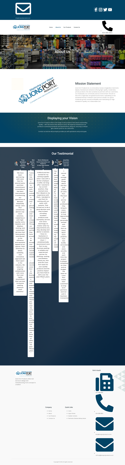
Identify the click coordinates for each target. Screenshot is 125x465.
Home (51, 27)
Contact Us (77, 27)
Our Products (67, 27)
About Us (58, 27)
